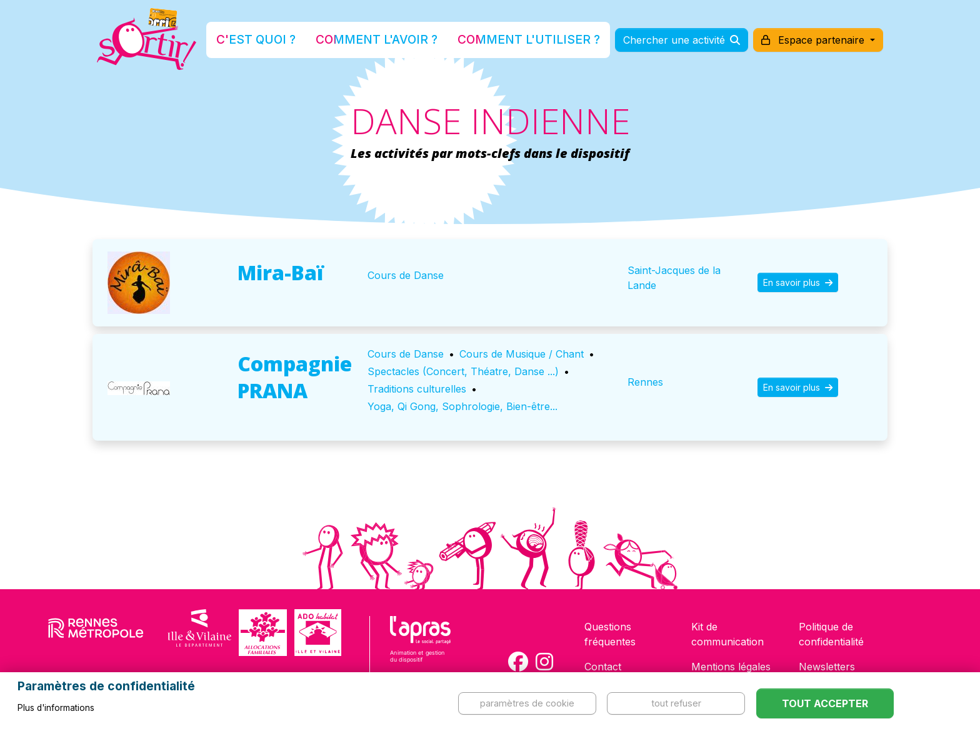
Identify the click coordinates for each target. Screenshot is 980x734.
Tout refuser (676, 703)
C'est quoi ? (291, 39)
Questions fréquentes (610, 634)
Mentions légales (731, 666)
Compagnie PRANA (295, 377)
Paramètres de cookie (527, 703)
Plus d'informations (56, 708)
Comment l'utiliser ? (503, 39)
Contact (602, 666)
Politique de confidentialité (831, 634)
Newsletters (827, 666)
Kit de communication (727, 634)
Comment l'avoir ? (386, 39)
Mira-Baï (281, 272)
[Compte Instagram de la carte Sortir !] (544, 661)
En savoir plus (797, 282)
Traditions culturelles (417, 389)
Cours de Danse (406, 275)
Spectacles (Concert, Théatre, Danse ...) (463, 371)
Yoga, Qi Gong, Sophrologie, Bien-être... (463, 406)
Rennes (645, 382)
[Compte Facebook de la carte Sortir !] (518, 661)
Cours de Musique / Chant (521, 354)
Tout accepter (825, 703)
